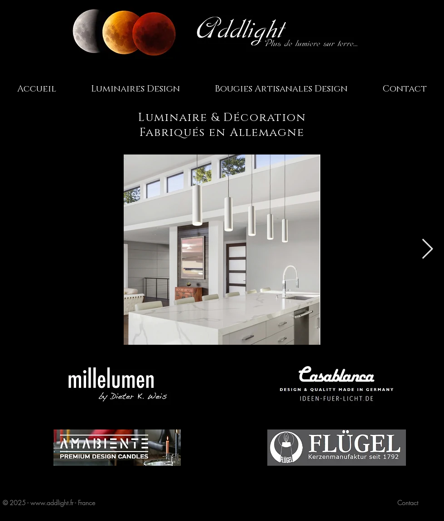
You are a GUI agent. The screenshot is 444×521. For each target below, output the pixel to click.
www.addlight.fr (51, 502)
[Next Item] (427, 249)
